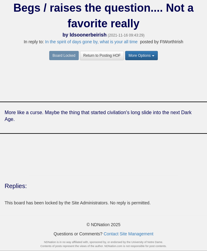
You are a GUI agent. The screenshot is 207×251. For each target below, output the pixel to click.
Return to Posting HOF (102, 55)
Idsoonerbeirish (88, 34)
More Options (141, 55)
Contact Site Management (128, 233)
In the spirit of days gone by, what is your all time (92, 41)
